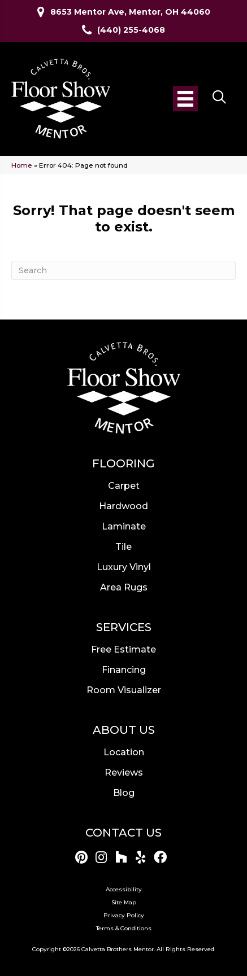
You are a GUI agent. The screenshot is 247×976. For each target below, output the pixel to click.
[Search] (123, 270)
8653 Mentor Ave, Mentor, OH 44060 (130, 12)
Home (21, 165)
